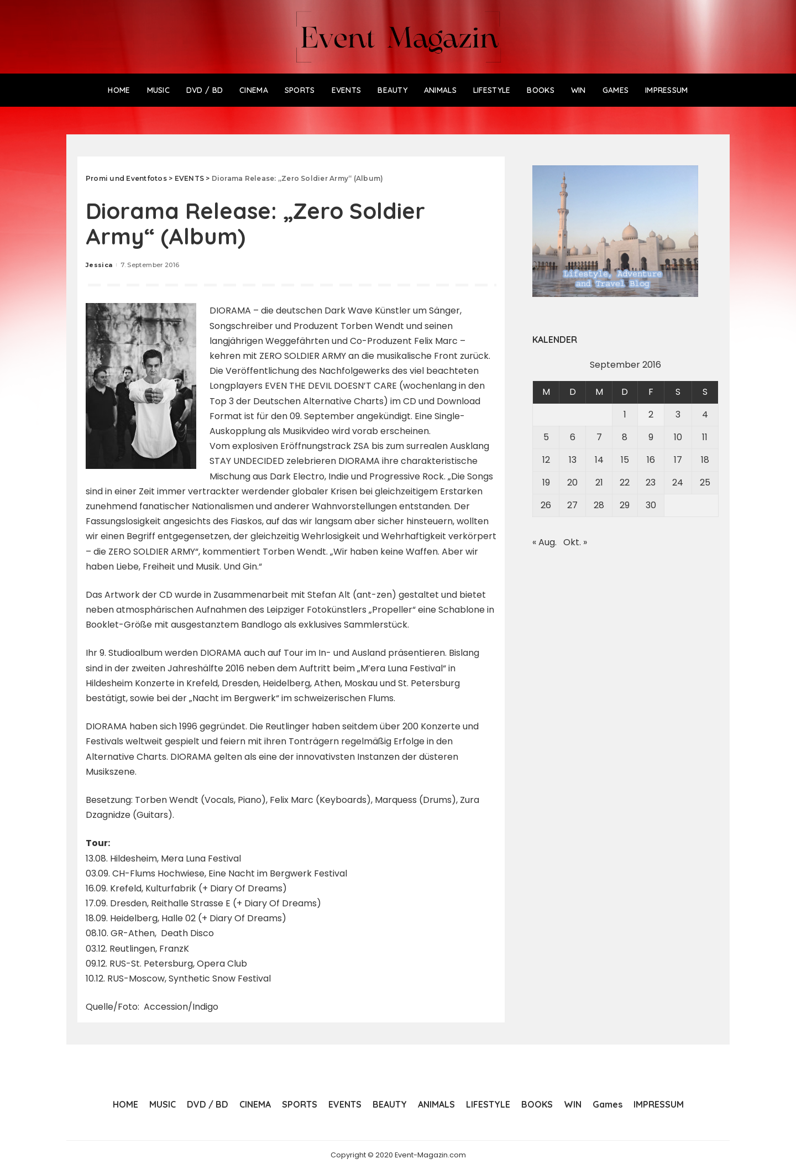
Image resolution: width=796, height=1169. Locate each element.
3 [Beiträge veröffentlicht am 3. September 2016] (677, 414)
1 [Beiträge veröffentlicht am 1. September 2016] (625, 414)
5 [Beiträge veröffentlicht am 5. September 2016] (546, 437)
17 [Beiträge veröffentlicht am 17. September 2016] (678, 459)
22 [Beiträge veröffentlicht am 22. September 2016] (625, 482)
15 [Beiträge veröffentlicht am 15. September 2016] (625, 459)
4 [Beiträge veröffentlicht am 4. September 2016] (705, 414)
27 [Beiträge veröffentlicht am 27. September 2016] (572, 505)
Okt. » (575, 542)
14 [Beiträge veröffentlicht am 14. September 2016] (599, 459)
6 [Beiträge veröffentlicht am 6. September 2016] (572, 437)
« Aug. (544, 542)
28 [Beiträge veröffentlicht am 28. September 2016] (599, 505)
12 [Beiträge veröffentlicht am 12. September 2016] (546, 459)
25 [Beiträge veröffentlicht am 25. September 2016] (705, 482)
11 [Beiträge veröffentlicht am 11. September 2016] (705, 437)
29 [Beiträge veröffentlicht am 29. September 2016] (625, 505)
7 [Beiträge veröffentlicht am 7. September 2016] (599, 437)
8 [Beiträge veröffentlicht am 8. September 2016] (624, 437)
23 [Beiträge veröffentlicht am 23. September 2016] (651, 482)
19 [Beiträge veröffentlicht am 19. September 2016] (546, 482)
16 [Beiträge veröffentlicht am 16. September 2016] (651, 459)
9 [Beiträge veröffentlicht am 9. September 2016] (650, 437)
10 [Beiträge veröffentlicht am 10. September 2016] (678, 437)
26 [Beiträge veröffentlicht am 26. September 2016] (546, 505)
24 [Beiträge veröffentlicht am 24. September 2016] (677, 482)
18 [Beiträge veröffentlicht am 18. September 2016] (705, 459)
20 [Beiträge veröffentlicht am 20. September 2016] (572, 482)
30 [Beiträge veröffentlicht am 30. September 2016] (651, 505)
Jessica (99, 265)
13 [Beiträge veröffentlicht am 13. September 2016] (573, 459)
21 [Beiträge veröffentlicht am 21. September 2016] (599, 482)
